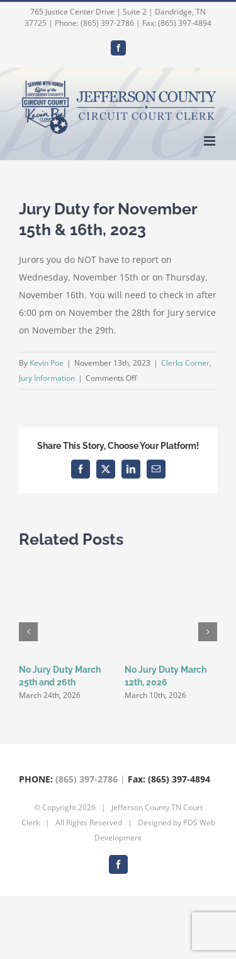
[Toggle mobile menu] (210, 141)
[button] (28, 631)
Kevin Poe (47, 362)
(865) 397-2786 (86, 779)
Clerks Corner (185, 362)
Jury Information (47, 378)
